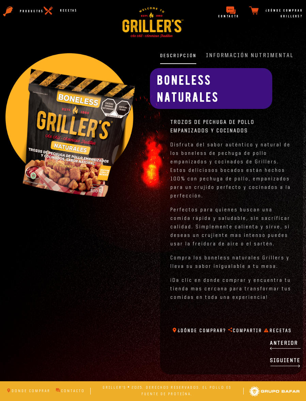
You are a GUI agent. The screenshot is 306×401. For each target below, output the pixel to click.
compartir (245, 330)
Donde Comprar (28, 391)
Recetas (278, 330)
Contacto (70, 391)
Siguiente (285, 363)
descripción (178, 55)
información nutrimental (250, 56)
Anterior (285, 345)
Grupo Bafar (274, 389)
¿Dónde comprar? (199, 330)
